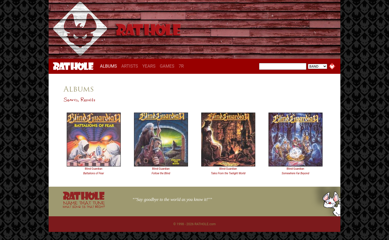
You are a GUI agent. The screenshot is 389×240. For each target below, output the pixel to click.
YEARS (149, 66)
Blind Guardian (93, 168)
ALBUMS (109, 66)
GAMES (167, 66)
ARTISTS (129, 66)
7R (181, 66)
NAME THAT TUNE (84, 204)
